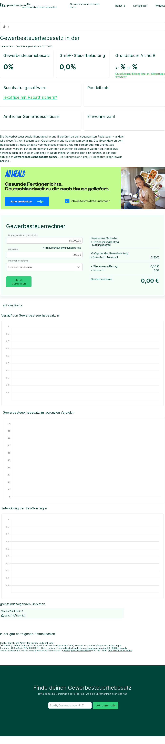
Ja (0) (6, 615)
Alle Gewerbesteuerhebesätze (42, 5)
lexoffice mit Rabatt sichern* (30, 97)
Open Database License (120, 650)
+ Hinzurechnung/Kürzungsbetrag (62, 247)
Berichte (120, 5)
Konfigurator (140, 5)
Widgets (160, 5)
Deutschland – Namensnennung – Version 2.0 (87, 648)
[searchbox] (70, 705)
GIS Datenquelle (119, 648)
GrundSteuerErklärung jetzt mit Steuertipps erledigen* (140, 75)
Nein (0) (19, 615)
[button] (78, 267)
